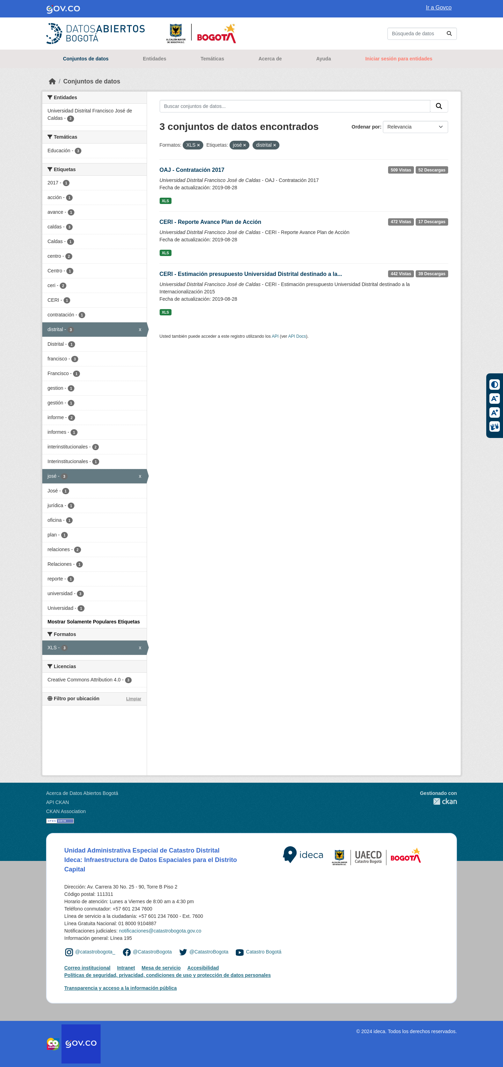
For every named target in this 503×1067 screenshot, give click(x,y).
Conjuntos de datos (86, 58)
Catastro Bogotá (263, 952)
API (275, 336)
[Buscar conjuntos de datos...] (422, 34)
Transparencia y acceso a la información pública (120, 988)
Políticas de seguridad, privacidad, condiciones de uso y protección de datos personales (167, 975)
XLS (165, 201)
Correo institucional (87, 968)
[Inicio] (52, 81)
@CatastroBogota (152, 952)
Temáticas (212, 58)
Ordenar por (366, 127)
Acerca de (270, 58)
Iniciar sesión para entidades (398, 58)
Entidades (154, 58)
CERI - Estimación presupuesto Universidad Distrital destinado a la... (251, 274)
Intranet (126, 968)
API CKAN (57, 802)
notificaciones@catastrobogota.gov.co (160, 931)
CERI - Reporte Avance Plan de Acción (211, 222)
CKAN (438, 801)
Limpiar (133, 698)
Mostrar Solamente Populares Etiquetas (94, 621)
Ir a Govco (439, 7)
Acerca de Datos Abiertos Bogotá (82, 793)
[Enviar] (449, 34)
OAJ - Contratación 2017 (192, 170)
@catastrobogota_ (95, 952)
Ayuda (323, 58)
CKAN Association (66, 811)
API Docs (297, 336)
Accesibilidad (203, 968)
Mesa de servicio (161, 968)
